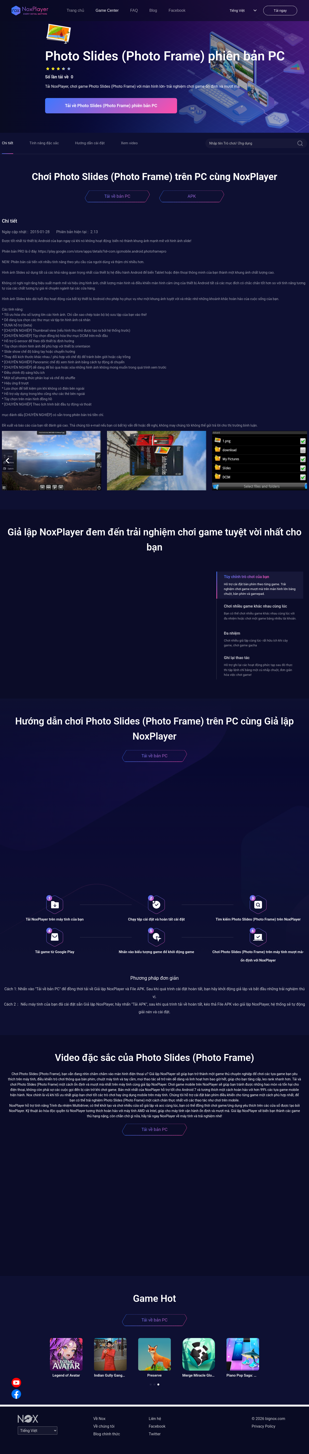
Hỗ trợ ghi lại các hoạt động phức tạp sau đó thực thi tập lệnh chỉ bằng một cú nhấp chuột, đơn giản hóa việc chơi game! (258, 670)
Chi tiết (7, 143)
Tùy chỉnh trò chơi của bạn (246, 576)
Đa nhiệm (232, 633)
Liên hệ (155, 1418)
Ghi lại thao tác (237, 657)
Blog (153, 10)
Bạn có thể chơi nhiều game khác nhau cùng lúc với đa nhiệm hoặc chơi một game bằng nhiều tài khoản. (260, 616)
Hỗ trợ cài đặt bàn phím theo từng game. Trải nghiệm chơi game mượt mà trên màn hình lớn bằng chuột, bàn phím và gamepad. (260, 589)
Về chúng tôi (103, 1426)
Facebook (177, 10)
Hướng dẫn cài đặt (90, 143)
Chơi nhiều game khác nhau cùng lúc (255, 606)
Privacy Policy (263, 1426)
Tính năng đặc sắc (44, 143)
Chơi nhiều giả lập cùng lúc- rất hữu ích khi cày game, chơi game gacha (256, 643)
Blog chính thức (106, 1434)
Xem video (129, 143)
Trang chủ (75, 10)
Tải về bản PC (117, 196)
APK (192, 196)
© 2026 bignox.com (268, 1418)
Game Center (107, 10)
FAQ (134, 10)
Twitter (154, 1434)
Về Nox (99, 1418)
